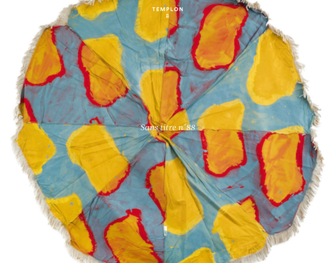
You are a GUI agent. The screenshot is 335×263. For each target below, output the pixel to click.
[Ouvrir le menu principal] (322, 9)
